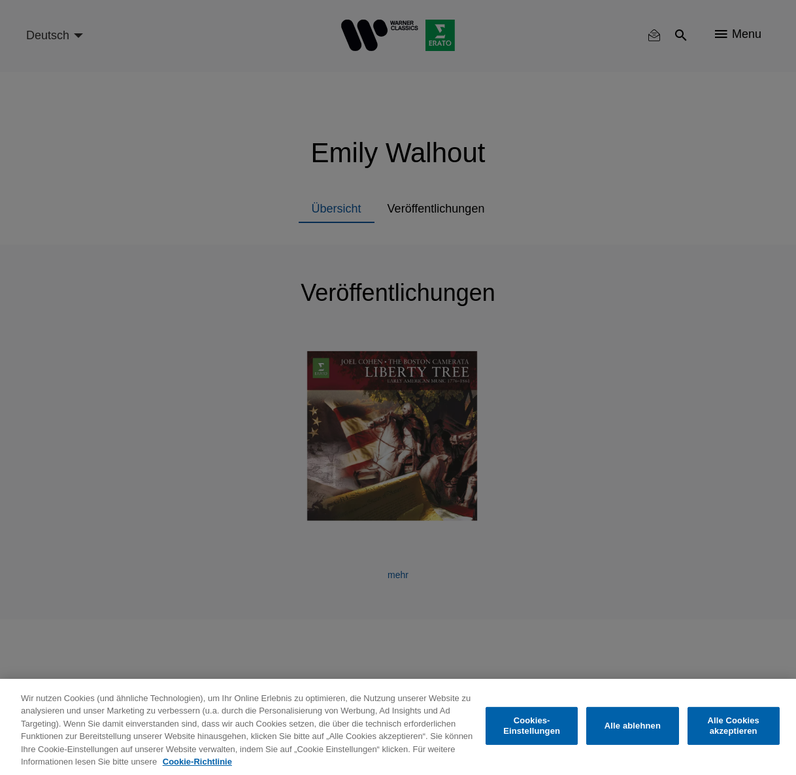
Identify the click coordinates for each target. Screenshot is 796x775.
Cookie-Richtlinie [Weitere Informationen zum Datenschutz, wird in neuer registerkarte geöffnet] (197, 761)
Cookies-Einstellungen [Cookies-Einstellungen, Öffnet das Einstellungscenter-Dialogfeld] (531, 725)
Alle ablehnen (633, 726)
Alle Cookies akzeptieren (733, 725)
